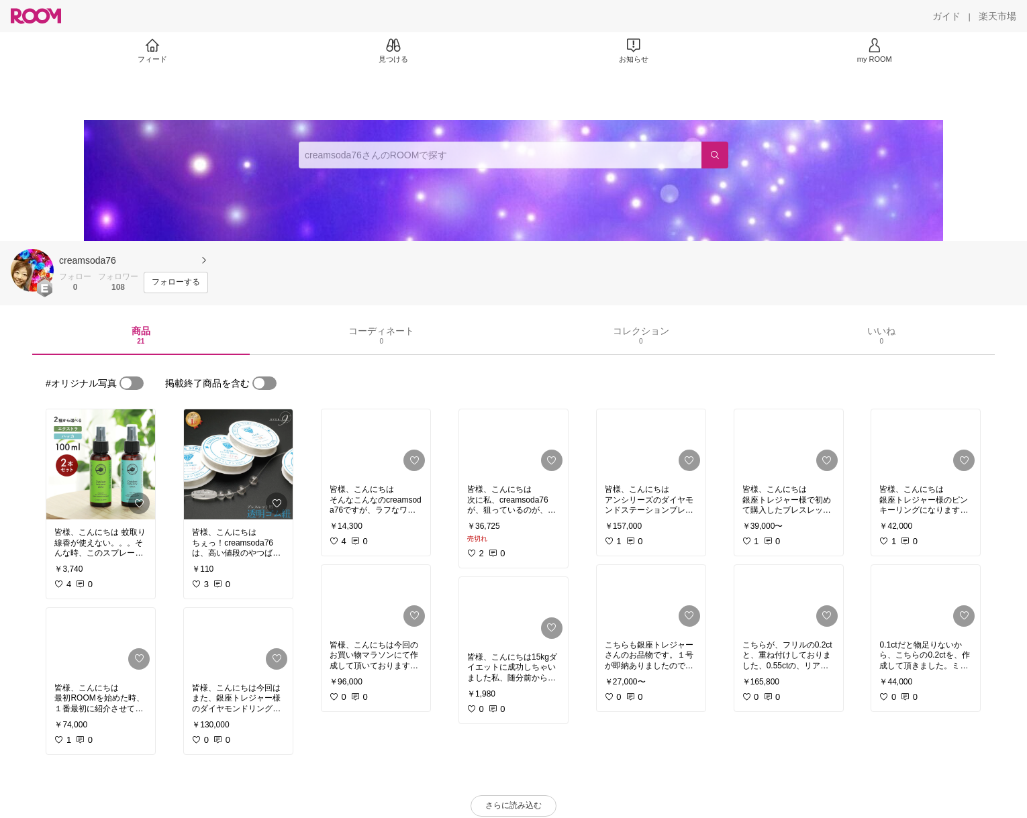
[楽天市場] (997, 16)
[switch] (131, 383)
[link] (100, 464)
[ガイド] (946, 16)
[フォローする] (176, 282)
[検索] (714, 155)
